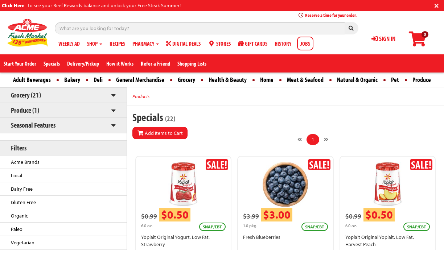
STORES (219, 43)
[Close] (436, 5)
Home (267, 79)
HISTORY (283, 43)
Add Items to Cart (160, 133)
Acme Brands (25, 162)
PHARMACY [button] (145, 43)
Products (140, 96)
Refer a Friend (155, 63)
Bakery (72, 79)
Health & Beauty (228, 79)
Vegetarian (22, 242)
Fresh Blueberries (261, 237)
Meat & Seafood (305, 79)
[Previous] (299, 139)
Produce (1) (25, 110)
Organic (19, 215)
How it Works (119, 63)
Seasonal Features (33, 124)
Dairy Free (22, 189)
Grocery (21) (26, 94)
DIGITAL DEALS (183, 43)
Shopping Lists (191, 63)
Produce (421, 79)
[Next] (326, 139)
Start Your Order (20, 63)
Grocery (186, 79)
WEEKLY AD (69, 43)
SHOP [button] (94, 43)
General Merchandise (140, 79)
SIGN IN (383, 38)
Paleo (16, 229)
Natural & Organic (357, 79)
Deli (98, 79)
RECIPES (117, 43)
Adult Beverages (32, 79)
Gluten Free (23, 202)
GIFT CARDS (252, 43)
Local (16, 175)
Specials (52, 63)
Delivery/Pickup (83, 63)
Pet (395, 79)
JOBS (305, 43)
